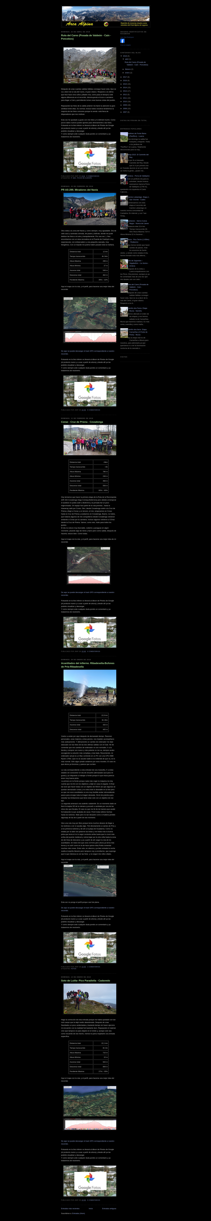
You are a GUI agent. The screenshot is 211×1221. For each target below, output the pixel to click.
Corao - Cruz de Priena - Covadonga (82, 422)
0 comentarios (92, 176)
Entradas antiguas (109, 1209)
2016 (125, 80)
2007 (125, 112)
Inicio (91, 1209)
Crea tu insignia (125, 45)
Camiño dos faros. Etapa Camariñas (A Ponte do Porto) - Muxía (137, 332)
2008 (125, 109)
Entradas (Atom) (78, 1213)
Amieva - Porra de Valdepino (138, 176)
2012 (125, 94)
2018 (125, 56)
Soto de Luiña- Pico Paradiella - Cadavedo (85, 980)
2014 (125, 87)
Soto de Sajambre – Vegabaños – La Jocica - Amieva (137, 263)
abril (127, 59)
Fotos (73, 968)
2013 (125, 91)
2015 (125, 84)
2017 (125, 77)
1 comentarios (93, 967)
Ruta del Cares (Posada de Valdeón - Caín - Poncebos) (86, 37)
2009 (125, 105)
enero (127, 73)
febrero (128, 69)
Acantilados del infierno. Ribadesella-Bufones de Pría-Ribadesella (87, 665)
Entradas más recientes (70, 1209)
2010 (125, 102)
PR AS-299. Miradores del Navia (79, 189)
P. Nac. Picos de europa (81, 178)
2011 (125, 98)
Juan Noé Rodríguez (127, 37)
